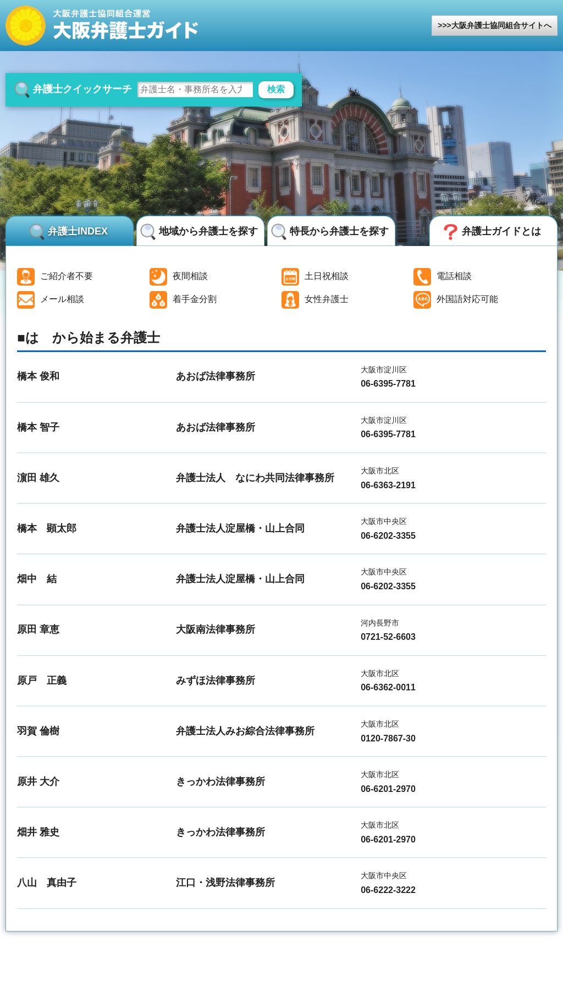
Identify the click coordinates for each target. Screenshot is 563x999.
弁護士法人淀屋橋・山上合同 (240, 528)
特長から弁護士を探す (339, 231)
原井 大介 (38, 781)
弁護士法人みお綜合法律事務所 (245, 730)
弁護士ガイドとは (501, 231)
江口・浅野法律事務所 (225, 882)
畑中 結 (37, 578)
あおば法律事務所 (215, 376)
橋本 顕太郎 (46, 528)
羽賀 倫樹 (38, 730)
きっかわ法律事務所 (220, 781)
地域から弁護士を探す (208, 231)
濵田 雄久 (38, 477)
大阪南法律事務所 (215, 629)
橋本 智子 (38, 427)
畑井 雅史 (38, 832)
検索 (276, 89)
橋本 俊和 (38, 376)
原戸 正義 (42, 680)
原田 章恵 (38, 629)
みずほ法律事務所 (215, 680)
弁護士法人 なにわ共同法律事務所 (255, 477)
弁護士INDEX (78, 231)
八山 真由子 (46, 882)
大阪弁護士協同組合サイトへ (501, 25)
